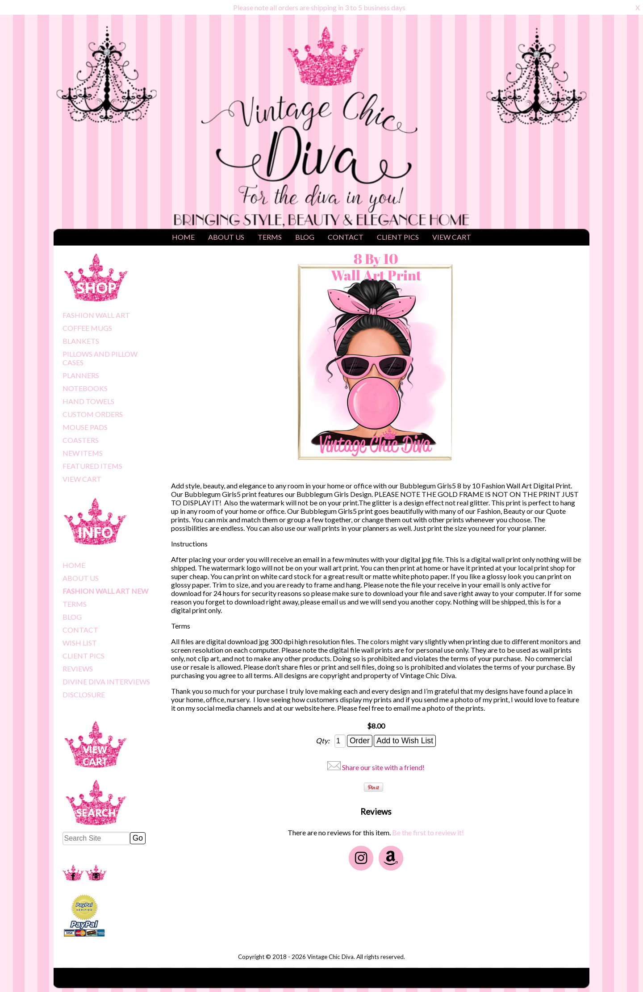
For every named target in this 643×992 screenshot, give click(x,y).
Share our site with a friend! (383, 767)
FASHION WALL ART (96, 315)
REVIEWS (78, 668)
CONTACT (345, 237)
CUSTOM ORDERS (93, 414)
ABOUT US (226, 237)
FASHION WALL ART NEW (105, 591)
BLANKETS (81, 341)
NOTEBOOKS (85, 388)
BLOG (304, 237)
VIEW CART (451, 237)
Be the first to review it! (428, 832)
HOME (183, 237)
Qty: (323, 740)
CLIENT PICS (398, 237)
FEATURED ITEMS (92, 466)
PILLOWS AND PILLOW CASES (100, 358)
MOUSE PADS (85, 427)
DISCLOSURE (84, 694)
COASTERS (81, 440)
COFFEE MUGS (87, 328)
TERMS (270, 237)
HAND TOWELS (88, 401)
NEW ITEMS (83, 453)
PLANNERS (81, 375)
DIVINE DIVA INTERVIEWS (106, 681)
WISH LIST (80, 642)
